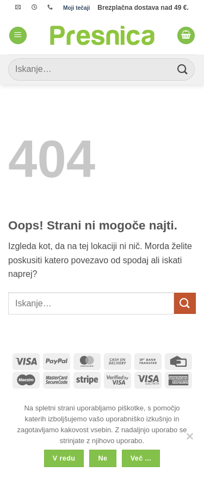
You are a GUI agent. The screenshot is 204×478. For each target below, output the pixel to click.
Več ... (141, 458)
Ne (103, 458)
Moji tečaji (76, 8)
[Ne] (189, 439)
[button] (18, 36)
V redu (64, 458)
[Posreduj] (183, 69)
